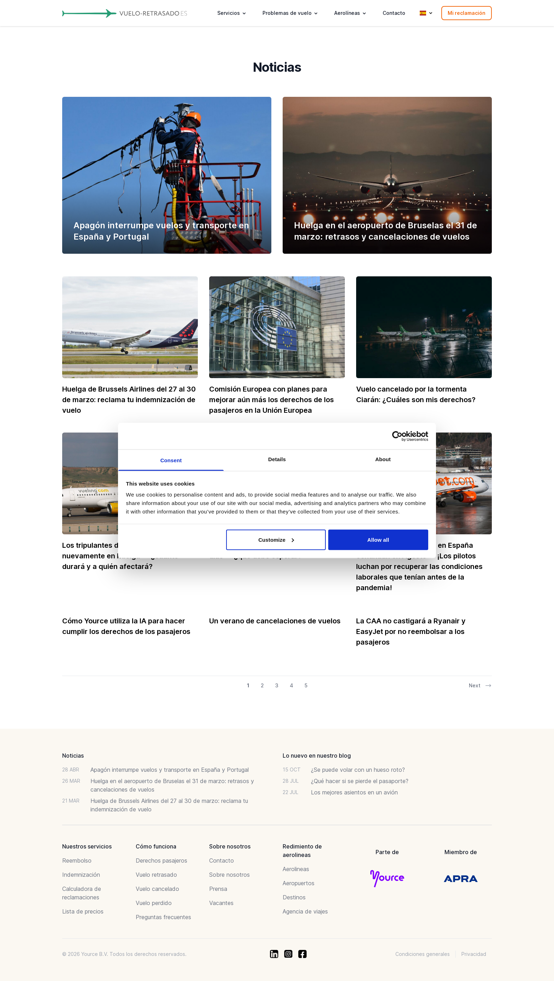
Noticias (73, 755)
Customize (276, 539)
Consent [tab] (171, 460)
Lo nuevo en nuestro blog (317, 755)
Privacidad (473, 954)
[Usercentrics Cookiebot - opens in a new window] (397, 436)
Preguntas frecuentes (163, 917)
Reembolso (77, 860)
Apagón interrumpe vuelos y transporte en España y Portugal (169, 769)
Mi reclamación (466, 13)
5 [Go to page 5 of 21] (306, 685)
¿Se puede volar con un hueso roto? (358, 769)
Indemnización (81, 874)
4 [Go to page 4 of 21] (291, 685)
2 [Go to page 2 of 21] (262, 685)
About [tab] (383, 459)
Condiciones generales (422, 954)
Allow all (378, 539)
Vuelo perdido (154, 902)
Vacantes (221, 902)
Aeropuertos (298, 883)
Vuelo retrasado (156, 874)
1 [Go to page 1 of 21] (248, 685)
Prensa (218, 888)
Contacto (394, 13)
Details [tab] (277, 459)
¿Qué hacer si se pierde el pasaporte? (359, 781)
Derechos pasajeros (161, 860)
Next (480, 685)
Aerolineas (296, 869)
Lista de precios (83, 911)
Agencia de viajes (305, 911)
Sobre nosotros (229, 874)
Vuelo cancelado (157, 888)
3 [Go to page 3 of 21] (276, 685)
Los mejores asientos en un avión (354, 792)
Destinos (294, 897)
